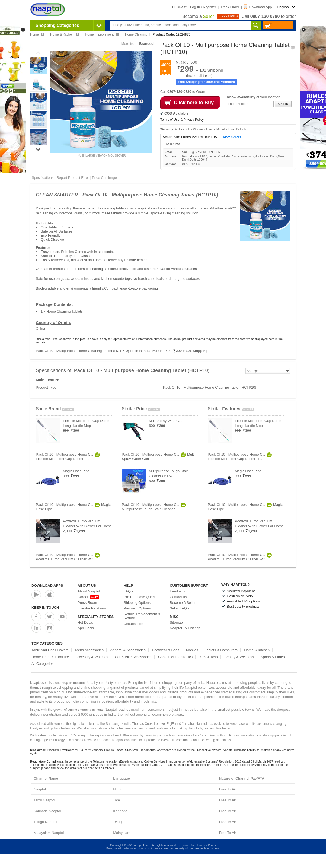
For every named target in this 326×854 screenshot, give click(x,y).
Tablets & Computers (221, 650)
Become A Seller (183, 603)
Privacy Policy (206, 845)
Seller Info (173, 143)
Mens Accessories (89, 650)
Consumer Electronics (175, 657)
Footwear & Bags (165, 650)
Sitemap (176, 622)
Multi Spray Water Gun (166, 421)
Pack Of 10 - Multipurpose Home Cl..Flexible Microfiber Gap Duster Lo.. (68, 456)
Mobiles (192, 650)
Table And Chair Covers (50, 650)
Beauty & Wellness (239, 657)
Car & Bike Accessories (133, 657)
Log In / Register (203, 7)
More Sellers (232, 137)
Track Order (229, 7)
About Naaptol (89, 591)
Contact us (178, 597)
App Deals (86, 628)
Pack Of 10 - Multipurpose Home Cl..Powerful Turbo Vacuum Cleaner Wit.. (68, 557)
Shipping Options (137, 603)
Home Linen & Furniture (50, 657)
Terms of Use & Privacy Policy (182, 120)
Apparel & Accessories (128, 650)
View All (68, 409)
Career (88, 597)
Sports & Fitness (273, 657)
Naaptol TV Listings (185, 628)
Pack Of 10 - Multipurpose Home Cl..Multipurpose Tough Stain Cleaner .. (154, 507)
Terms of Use (186, 845)
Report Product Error (72, 178)
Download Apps (47, 585)
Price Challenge (104, 178)
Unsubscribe (133, 624)
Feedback (177, 591)
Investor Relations (92, 608)
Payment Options (137, 608)
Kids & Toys (208, 657)
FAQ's (128, 591)
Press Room (87, 603)
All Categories (42, 664)
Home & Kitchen (257, 650)
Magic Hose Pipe (76, 471)
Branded (146, 44)
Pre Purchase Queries (141, 597)
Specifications (42, 178)
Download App (258, 7)
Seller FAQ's (179, 608)
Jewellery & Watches (92, 657)
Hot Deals (85, 622)
